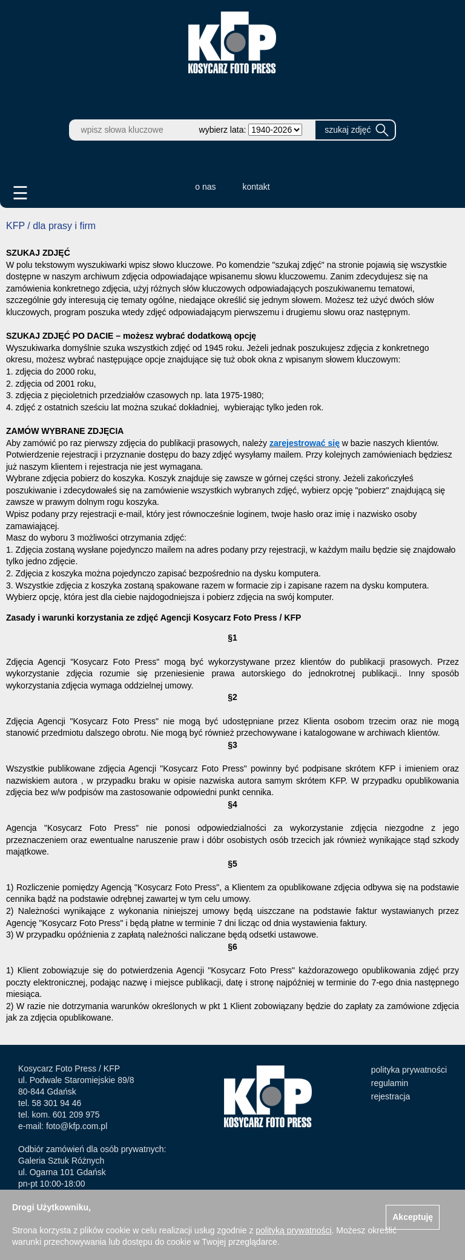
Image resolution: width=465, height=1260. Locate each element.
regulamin (389, 1083)
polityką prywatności (293, 1230)
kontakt (256, 187)
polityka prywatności (409, 1070)
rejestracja (391, 1096)
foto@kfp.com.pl (76, 1126)
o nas (205, 187)
